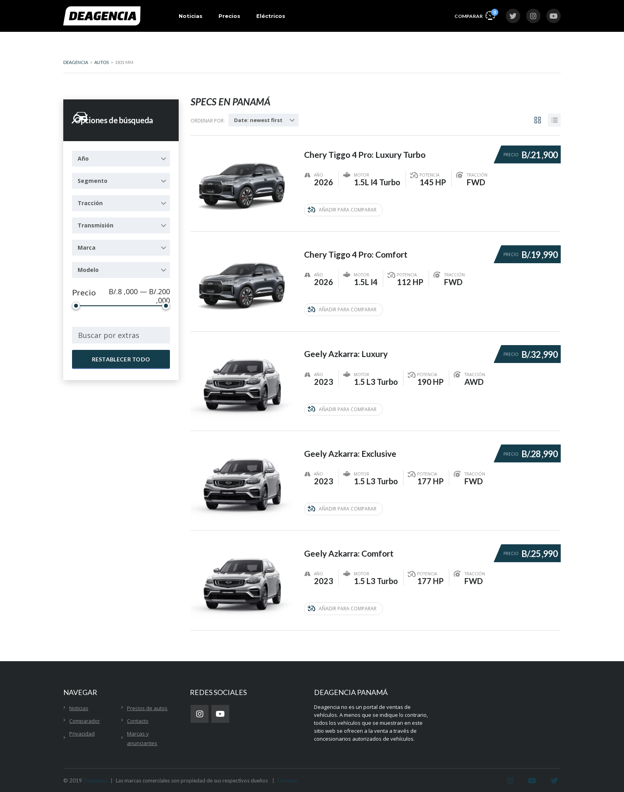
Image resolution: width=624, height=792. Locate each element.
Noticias (191, 16)
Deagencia (95, 777)
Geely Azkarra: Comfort (351, 547)
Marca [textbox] (87, 247)
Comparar (474, 15)
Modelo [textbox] (88, 270)
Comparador (84, 717)
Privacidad (82, 730)
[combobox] (121, 159)
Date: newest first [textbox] (258, 120)
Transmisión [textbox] (95, 225)
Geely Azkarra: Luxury (348, 349)
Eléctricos (270, 16)
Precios (229, 16)
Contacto (137, 717)
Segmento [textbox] (92, 180)
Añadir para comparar (342, 209)
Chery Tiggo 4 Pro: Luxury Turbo (368, 151)
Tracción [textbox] (90, 203)
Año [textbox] (83, 158)
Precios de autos (147, 704)
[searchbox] (121, 335)
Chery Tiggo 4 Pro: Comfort (358, 250)
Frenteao (287, 777)
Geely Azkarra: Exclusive (353, 448)
